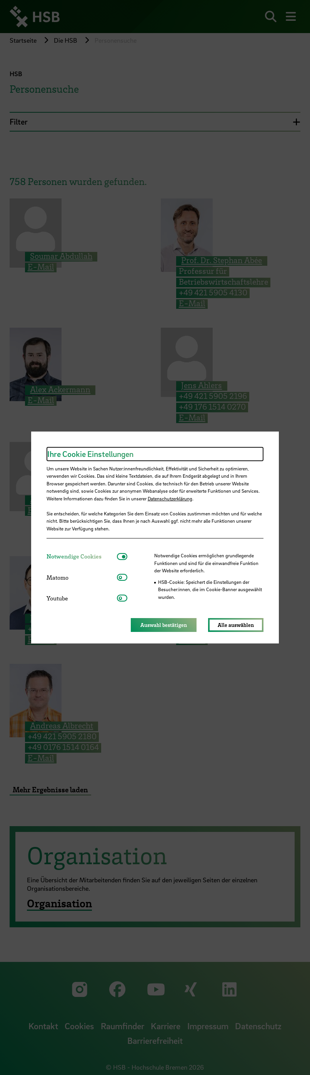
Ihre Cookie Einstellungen (90, 454)
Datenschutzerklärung (170, 498)
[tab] (82, 556)
